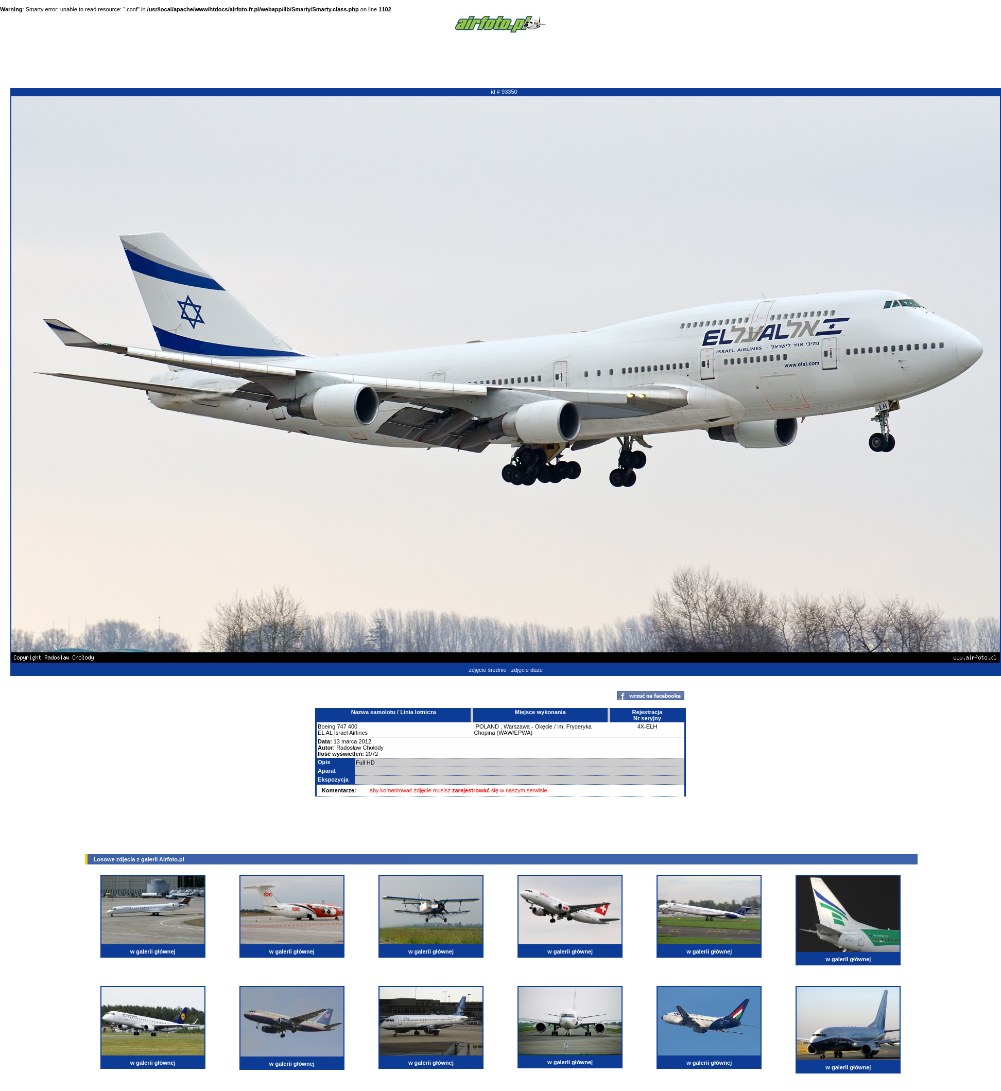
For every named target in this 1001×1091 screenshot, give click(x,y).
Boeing (326, 726)
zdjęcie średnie (487, 670)
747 (341, 726)
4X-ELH (647, 726)
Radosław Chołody (360, 747)
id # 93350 (504, 92)
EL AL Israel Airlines (343, 733)
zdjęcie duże (527, 670)
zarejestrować (471, 790)
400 (352, 726)
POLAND (487, 726)
